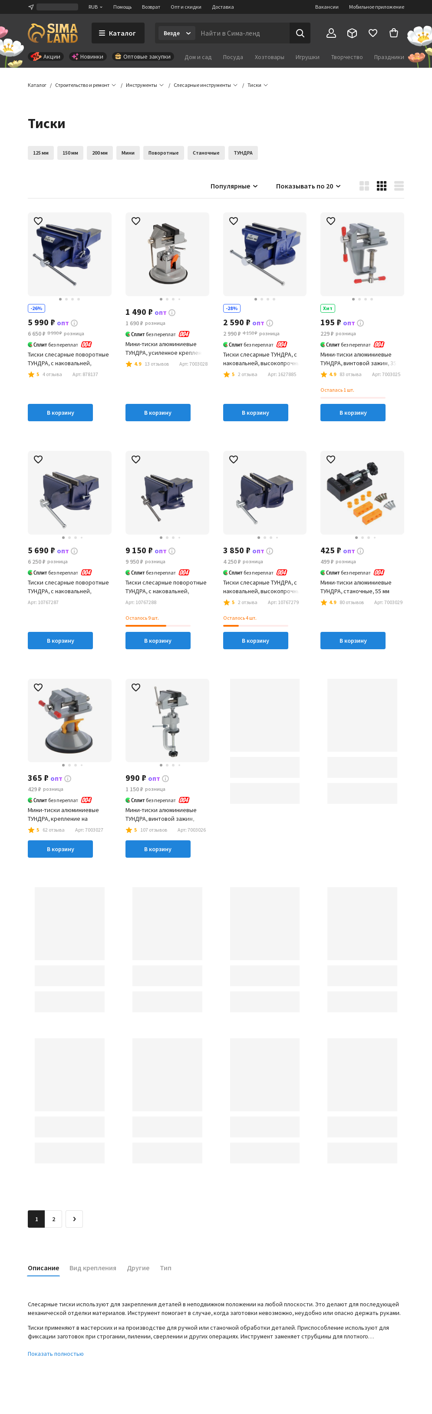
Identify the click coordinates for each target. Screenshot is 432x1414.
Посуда (233, 57)
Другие (138, 1267)
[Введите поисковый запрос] (242, 33)
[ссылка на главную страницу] (53, 33)
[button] (254, 85)
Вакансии (327, 6)
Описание (43, 1267)
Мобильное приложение (376, 6)
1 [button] (36, 1219)
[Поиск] (300, 33)
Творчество (347, 57)
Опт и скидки (186, 6)
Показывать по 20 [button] (309, 186)
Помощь (122, 6)
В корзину (60, 412)
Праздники (389, 57)
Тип (165, 1267)
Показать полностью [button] (56, 1354)
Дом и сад (198, 57)
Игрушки (308, 57)
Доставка (223, 6)
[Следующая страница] (74, 1219)
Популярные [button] (235, 186)
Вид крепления (92, 1267)
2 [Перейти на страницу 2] (53, 1219)
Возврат (151, 6)
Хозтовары (269, 57)
